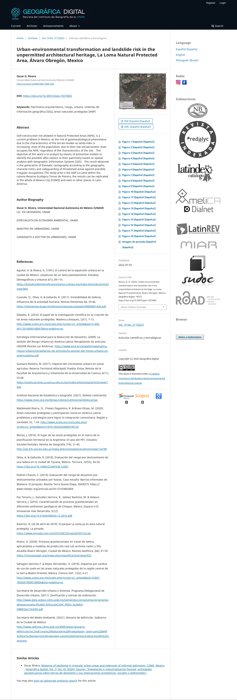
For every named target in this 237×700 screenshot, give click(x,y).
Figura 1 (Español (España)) (138, 141)
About (73, 26)
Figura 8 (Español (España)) (138, 180)
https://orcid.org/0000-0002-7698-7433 (35, 84)
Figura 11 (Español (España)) (139, 197)
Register (210, 2)
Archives (32, 26)
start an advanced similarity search (55, 680)
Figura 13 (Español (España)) (139, 208)
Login (223, 2)
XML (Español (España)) (137, 126)
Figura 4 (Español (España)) (138, 158)
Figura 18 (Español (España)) (139, 236)
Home (20, 38)
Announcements (53, 26)
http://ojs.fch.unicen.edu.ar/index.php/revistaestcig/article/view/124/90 (62, 449)
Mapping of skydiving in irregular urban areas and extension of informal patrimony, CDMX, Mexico (102, 665)
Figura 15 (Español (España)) (139, 219)
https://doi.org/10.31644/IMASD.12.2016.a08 (44, 515)
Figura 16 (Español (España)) (139, 225)
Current (16, 26)
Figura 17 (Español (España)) (139, 230)
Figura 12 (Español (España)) (139, 202)
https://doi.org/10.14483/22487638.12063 (42, 466)
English (180, 54)
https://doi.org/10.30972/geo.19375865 (47, 96)
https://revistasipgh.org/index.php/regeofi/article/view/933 (54, 555)
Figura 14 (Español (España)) (139, 214)
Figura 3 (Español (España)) (138, 152)
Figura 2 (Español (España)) (138, 147)
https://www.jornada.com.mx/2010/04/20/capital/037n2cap (54, 533)
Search (217, 26)
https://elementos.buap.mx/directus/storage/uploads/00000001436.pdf (61, 306)
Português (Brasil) (187, 60)
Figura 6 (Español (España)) (138, 169)
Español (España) (186, 49)
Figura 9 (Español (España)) (138, 186)
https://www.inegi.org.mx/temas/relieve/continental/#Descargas (57, 400)
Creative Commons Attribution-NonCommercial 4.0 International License (141, 378)
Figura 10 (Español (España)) (139, 191)
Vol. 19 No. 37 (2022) (53, 38)
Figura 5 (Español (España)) (138, 164)
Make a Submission (189, 337)
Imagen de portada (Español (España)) (139, 244)
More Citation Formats (133, 307)
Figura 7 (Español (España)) (138, 175)
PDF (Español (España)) (137, 121)
